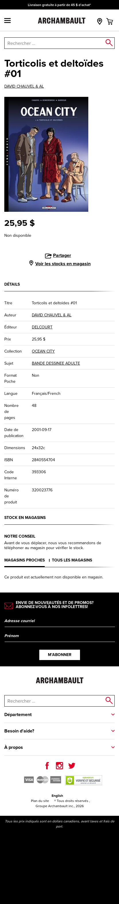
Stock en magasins (25, 518)
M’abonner (59, 655)
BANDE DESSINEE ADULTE (56, 363)
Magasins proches (24, 560)
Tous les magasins (72, 560)
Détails (12, 284)
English (57, 795)
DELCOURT (42, 327)
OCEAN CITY (43, 351)
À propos (13, 747)
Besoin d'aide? (19, 731)
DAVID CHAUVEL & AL (24, 86)
